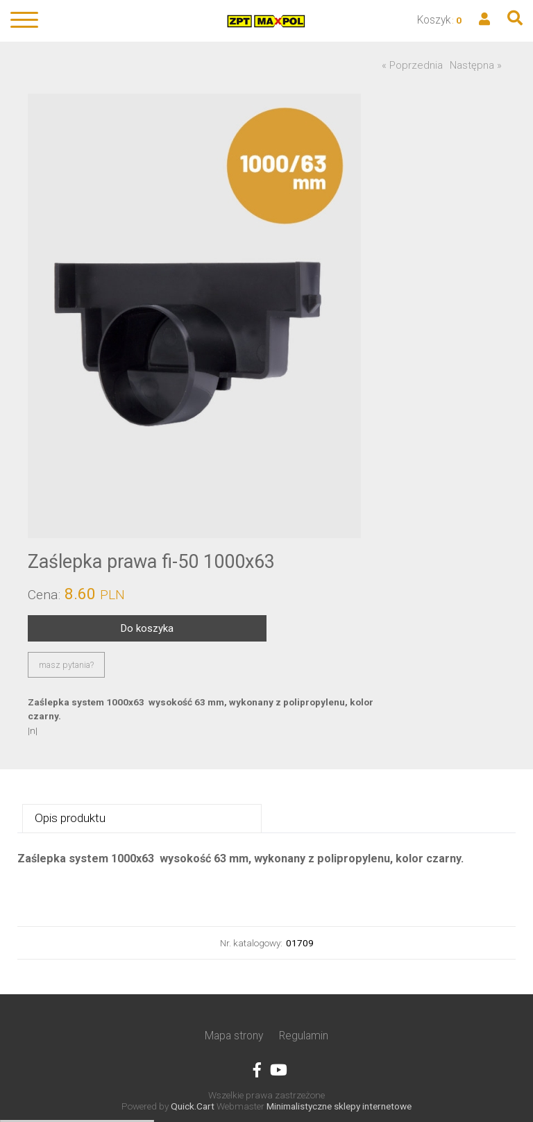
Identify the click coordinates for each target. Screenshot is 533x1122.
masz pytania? (66, 665)
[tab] (142, 819)
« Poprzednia (412, 65)
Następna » (476, 65)
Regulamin (303, 1035)
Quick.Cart (192, 1106)
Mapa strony (234, 1035)
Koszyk (434, 19)
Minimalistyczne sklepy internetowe (339, 1106)
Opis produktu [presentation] (70, 818)
